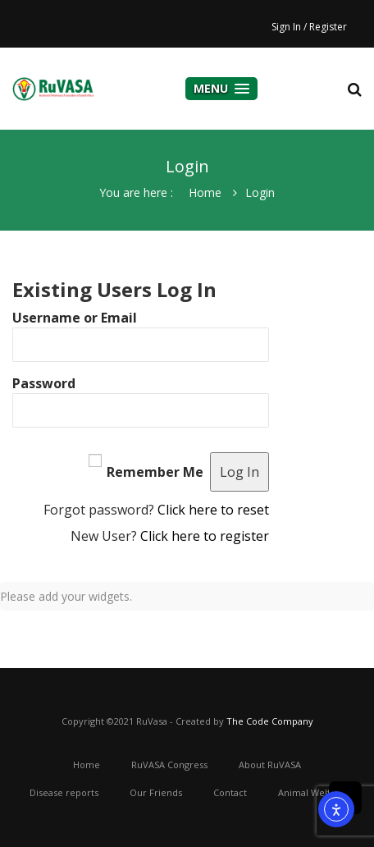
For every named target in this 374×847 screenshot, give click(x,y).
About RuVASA (270, 764)
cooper (53, 89)
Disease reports (64, 792)
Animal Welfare (311, 792)
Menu (221, 88)
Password (43, 383)
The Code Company (269, 721)
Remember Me (155, 472)
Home (205, 192)
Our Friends (156, 792)
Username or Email (74, 318)
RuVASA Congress (169, 764)
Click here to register (204, 536)
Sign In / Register (309, 27)
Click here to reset (213, 510)
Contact (230, 792)
